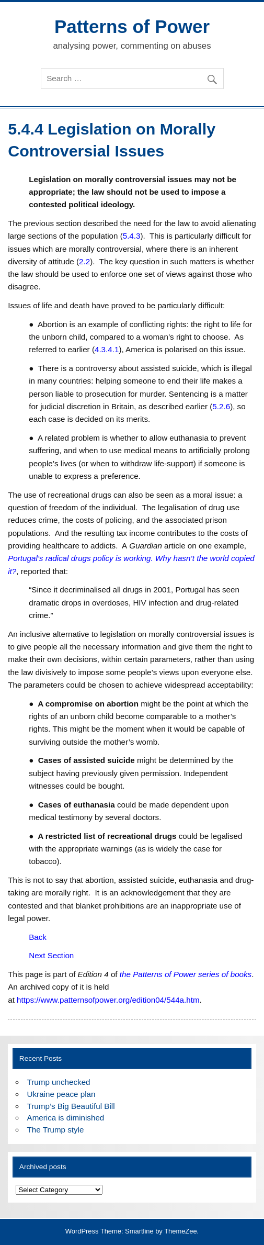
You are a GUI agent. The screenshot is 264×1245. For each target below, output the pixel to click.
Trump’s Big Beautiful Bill (71, 1106)
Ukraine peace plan (61, 1094)
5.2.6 (221, 406)
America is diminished (66, 1117)
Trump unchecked (58, 1082)
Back (38, 937)
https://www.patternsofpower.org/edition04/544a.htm (108, 999)
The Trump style (55, 1129)
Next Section (51, 955)
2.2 (84, 261)
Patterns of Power (132, 26)
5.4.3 (132, 235)
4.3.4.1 (107, 349)
